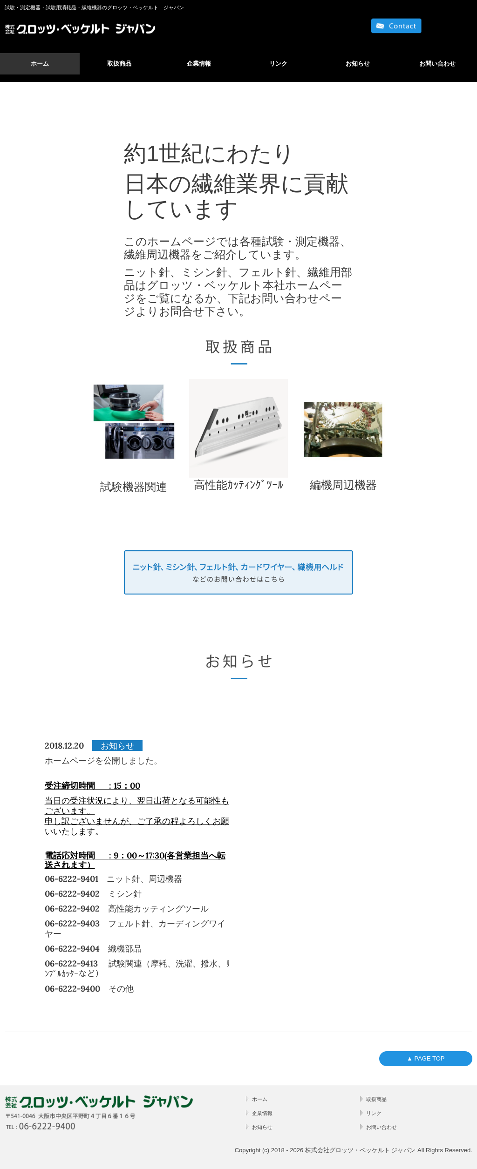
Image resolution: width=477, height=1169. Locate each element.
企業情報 (199, 63)
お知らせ (358, 63)
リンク (278, 63)
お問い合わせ (437, 63)
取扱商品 (119, 63)
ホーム (40, 63)
